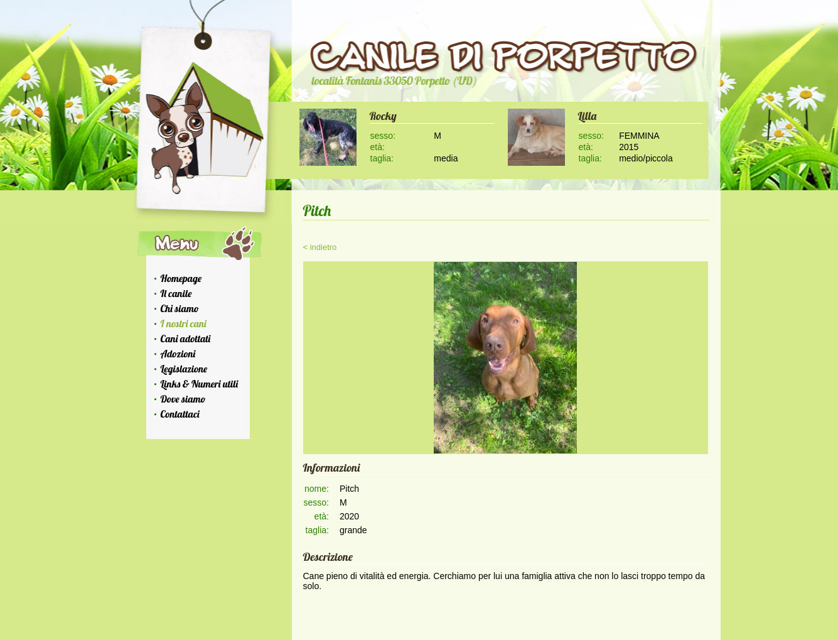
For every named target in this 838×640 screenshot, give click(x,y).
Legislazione (184, 368)
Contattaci (180, 414)
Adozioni (178, 353)
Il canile (176, 293)
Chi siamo (180, 308)
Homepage (181, 278)
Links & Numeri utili (200, 383)
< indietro (320, 247)
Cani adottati (186, 338)
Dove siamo (183, 399)
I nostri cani (184, 323)
